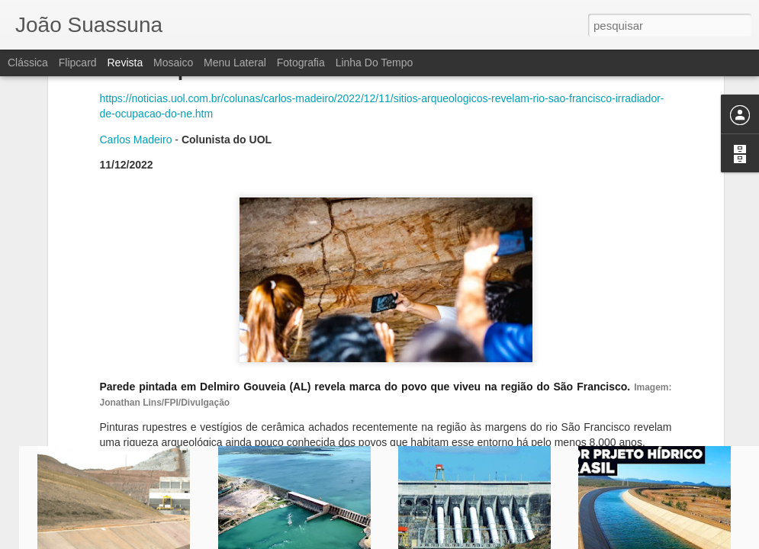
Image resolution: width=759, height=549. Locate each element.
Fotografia (301, 62)
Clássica (28, 62)
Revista (125, 62)
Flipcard (78, 62)
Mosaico (173, 62)
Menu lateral (235, 62)
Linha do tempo (374, 62)
